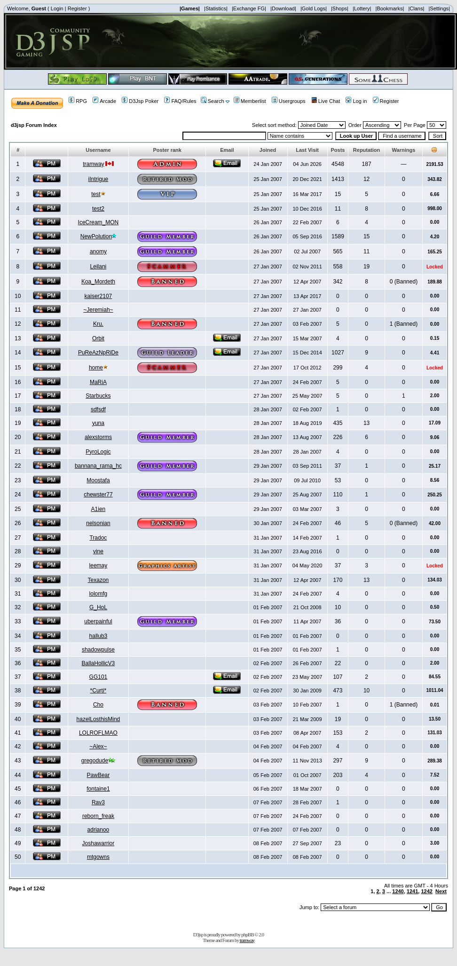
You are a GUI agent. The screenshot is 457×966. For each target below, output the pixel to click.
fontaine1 (98, 788)
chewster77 (98, 494)
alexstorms (98, 437)
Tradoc (98, 537)
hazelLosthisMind (98, 719)
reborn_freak (98, 816)
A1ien (98, 509)
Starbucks (98, 396)
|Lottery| (362, 8)
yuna (98, 423)
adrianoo (98, 829)
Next (441, 891)
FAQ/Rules (180, 101)
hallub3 (98, 636)
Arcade (104, 101)
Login (57, 8)
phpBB (247, 934)
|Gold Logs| (313, 8)
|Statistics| (216, 8)
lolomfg (98, 593)
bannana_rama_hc (98, 466)
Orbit (98, 338)
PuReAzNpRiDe (98, 352)
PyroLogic (98, 451)
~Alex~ (98, 746)
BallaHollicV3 (98, 663)
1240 (397, 891)
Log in (356, 101)
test (95, 194)
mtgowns (98, 857)
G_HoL (98, 607)
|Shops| (339, 8)
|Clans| (416, 8)
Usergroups (289, 101)
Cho (98, 704)
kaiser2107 (98, 296)
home (96, 367)
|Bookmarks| (390, 8)
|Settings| (438, 8)
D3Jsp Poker (140, 101)
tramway (93, 164)
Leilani (98, 266)
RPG (78, 101)
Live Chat (325, 101)
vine (98, 551)
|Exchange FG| (249, 8)
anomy (98, 251)
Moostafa (98, 480)
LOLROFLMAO (98, 733)
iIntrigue (98, 179)
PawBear (98, 775)
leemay (98, 565)
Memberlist (250, 101)
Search (212, 101)
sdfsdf (98, 409)
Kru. (98, 324)
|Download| (283, 8)
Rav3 (98, 802)
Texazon (98, 580)
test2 (98, 208)
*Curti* (98, 690)
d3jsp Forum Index (34, 125)
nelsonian (98, 523)
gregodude (94, 760)
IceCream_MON (98, 222)
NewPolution (96, 236)
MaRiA (98, 382)
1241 (412, 891)
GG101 (98, 677)
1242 (426, 891)
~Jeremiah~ (98, 309)
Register (77, 8)
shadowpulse (98, 649)
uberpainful (98, 621)
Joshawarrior (98, 843)
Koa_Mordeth (98, 281)
